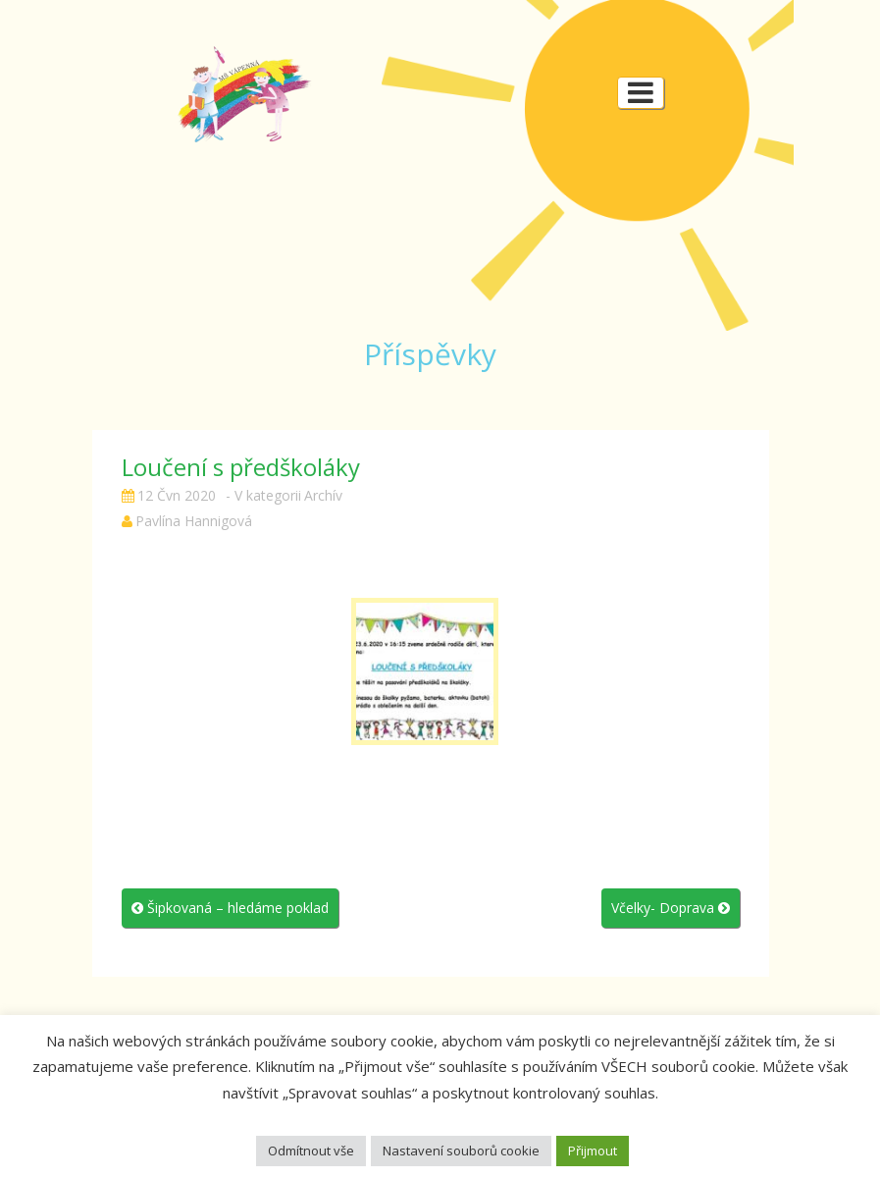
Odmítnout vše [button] (311, 1150)
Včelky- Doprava (670, 907)
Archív (323, 495)
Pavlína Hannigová (193, 520)
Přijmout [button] (592, 1150)
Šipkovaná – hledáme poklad (230, 907)
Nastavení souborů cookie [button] (461, 1150)
